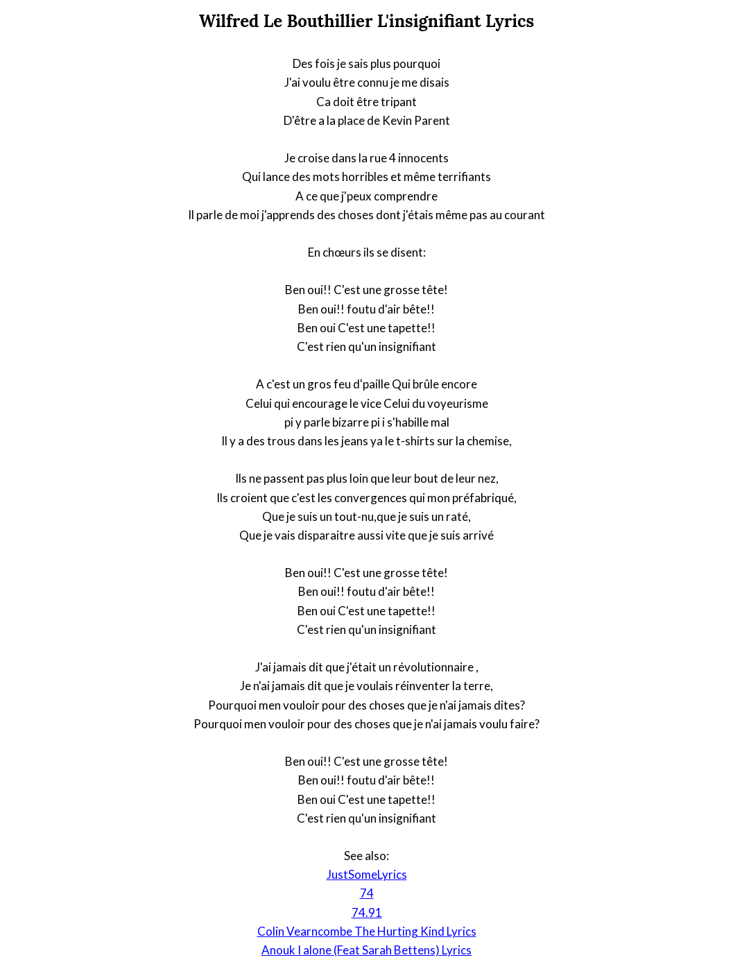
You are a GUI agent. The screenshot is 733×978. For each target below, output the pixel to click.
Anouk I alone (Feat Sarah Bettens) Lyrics (366, 950)
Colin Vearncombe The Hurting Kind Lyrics (366, 931)
